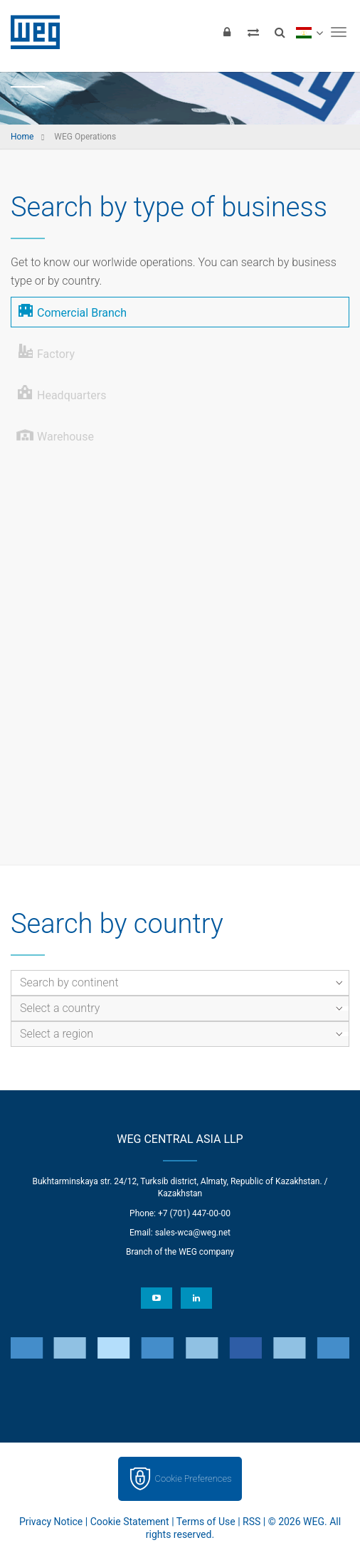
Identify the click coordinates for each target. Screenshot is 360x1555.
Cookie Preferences (193, 1478)
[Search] (279, 32)
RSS (251, 1521)
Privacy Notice (51, 1521)
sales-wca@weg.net (193, 1233)
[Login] (227, 32)
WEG (30, 32)
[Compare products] (253, 32)
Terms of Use (205, 1521)
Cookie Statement (129, 1521)
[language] (309, 32)
